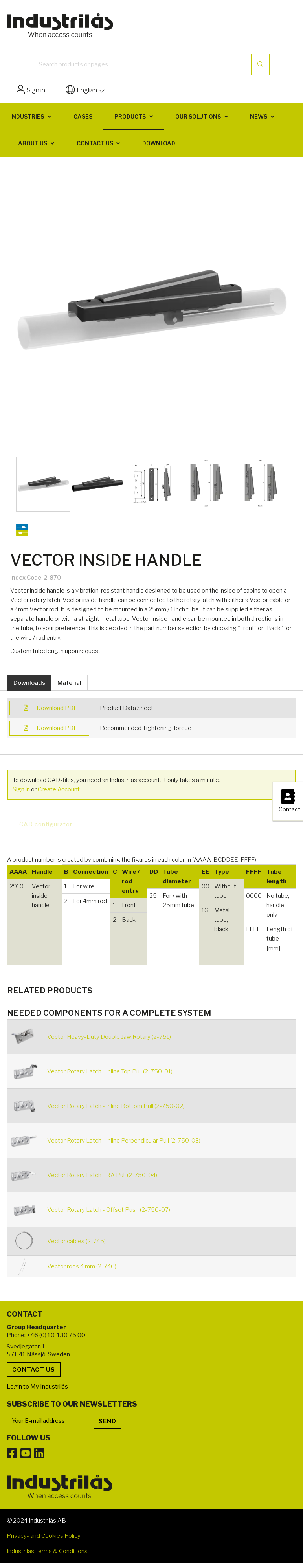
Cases (82, 116)
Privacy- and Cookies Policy (44, 1535)
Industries (27, 116)
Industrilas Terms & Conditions (47, 1551)
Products (130, 116)
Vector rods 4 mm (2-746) (81, 1266)
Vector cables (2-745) (76, 1241)
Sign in (21, 789)
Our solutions (198, 116)
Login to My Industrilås (37, 1386)
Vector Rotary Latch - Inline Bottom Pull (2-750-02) (116, 1106)
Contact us (95, 143)
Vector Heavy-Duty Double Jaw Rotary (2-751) (109, 1036)
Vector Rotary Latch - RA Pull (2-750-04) (102, 1175)
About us (32, 143)
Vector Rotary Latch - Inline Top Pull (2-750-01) (110, 1071)
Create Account (59, 789)
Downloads (29, 682)
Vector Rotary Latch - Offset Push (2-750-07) (108, 1209)
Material (69, 682)
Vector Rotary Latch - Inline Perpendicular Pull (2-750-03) (123, 1140)
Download (158, 143)
